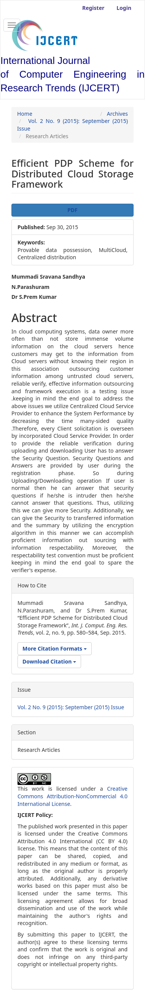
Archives (117, 113)
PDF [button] (72, 210)
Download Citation (49, 661)
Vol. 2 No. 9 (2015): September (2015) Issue (71, 707)
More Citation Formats (54, 648)
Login (123, 7)
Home (24, 113)
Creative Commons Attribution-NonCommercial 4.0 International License (72, 796)
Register (93, 7)
